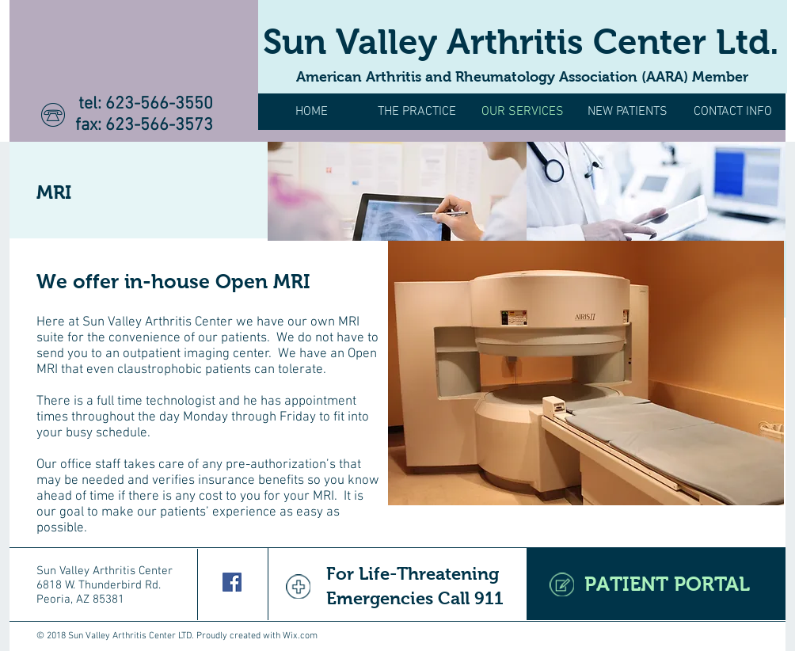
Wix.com (300, 635)
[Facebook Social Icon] (232, 582)
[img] (397, 191)
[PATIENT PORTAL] (656, 584)
